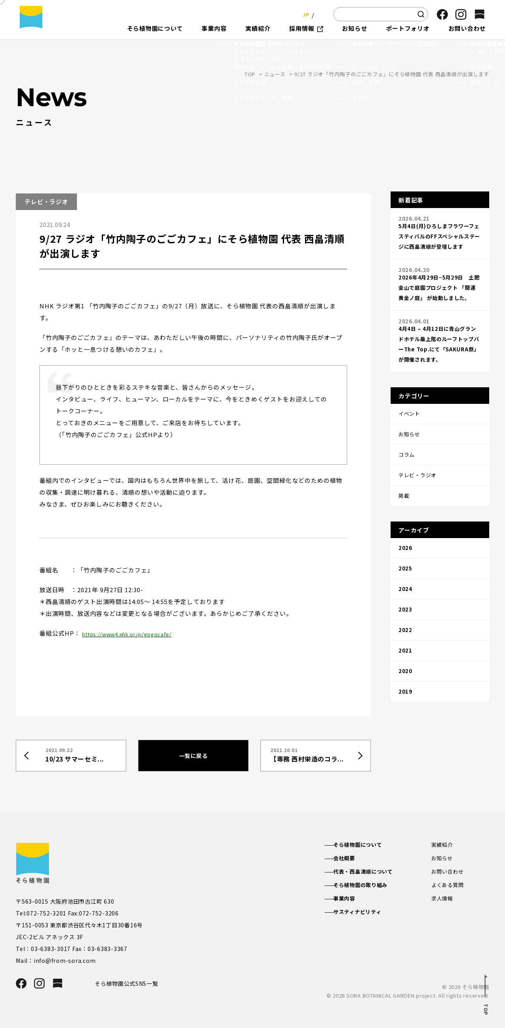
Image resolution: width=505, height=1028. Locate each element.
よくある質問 (448, 887)
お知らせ (442, 859)
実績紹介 (442, 845)
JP (303, 14)
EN (319, 14)
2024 (405, 547)
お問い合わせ (448, 873)
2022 (405, 580)
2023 (405, 564)
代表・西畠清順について (372, 873)
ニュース (275, 74)
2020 (405, 613)
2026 (405, 514)
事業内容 (351, 901)
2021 (405, 597)
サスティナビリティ (365, 915)
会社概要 (351, 859)
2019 (405, 630)
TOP (250, 74)
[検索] (421, 14)
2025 (405, 531)
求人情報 (442, 901)
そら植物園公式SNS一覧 (129, 983)
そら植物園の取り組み (369, 887)
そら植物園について (366, 845)
